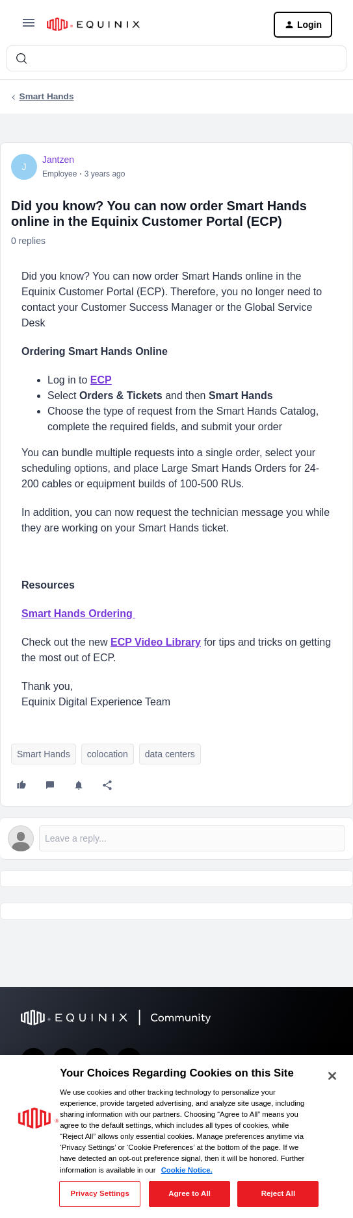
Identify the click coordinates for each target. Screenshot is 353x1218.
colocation (107, 754)
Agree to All (189, 1193)
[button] (28, 27)
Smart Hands (47, 96)
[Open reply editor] (176, 838)
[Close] (332, 1076)
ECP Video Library (156, 642)
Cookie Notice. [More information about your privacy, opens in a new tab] (187, 1170)
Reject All (278, 1193)
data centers (170, 754)
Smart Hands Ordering (78, 613)
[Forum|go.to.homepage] (150, 24)
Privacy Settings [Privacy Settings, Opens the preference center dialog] (99, 1193)
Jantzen (58, 159)
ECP (101, 379)
